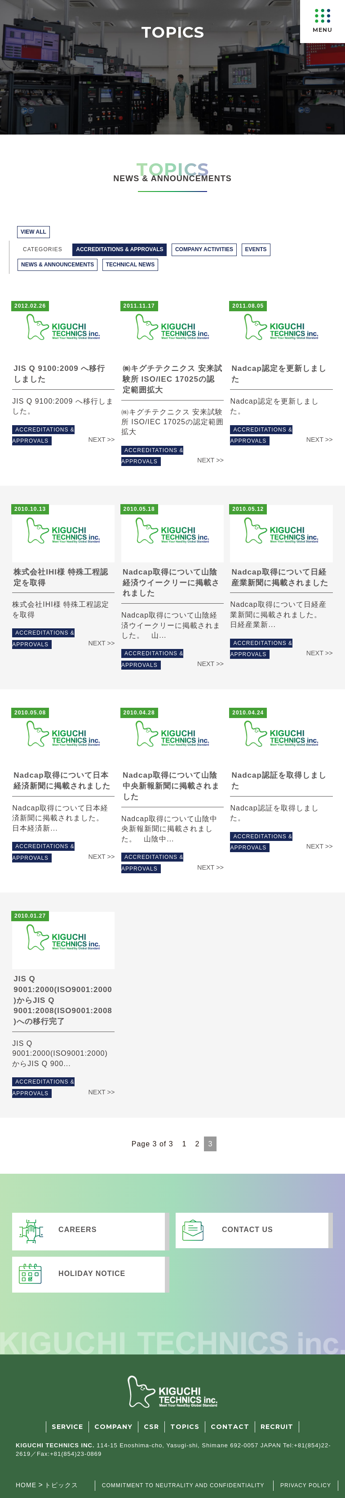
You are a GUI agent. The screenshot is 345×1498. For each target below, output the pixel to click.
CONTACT (230, 1427)
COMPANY (113, 1427)
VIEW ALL (33, 232)
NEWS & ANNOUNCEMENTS (57, 264)
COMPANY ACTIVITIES (204, 249)
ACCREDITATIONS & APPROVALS (119, 249)
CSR (151, 1427)
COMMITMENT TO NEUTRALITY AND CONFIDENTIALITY (183, 1485)
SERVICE (67, 1427)
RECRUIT (277, 1427)
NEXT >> (101, 439)
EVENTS (256, 249)
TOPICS (184, 1427)
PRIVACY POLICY (305, 1485)
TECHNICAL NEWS (130, 264)
